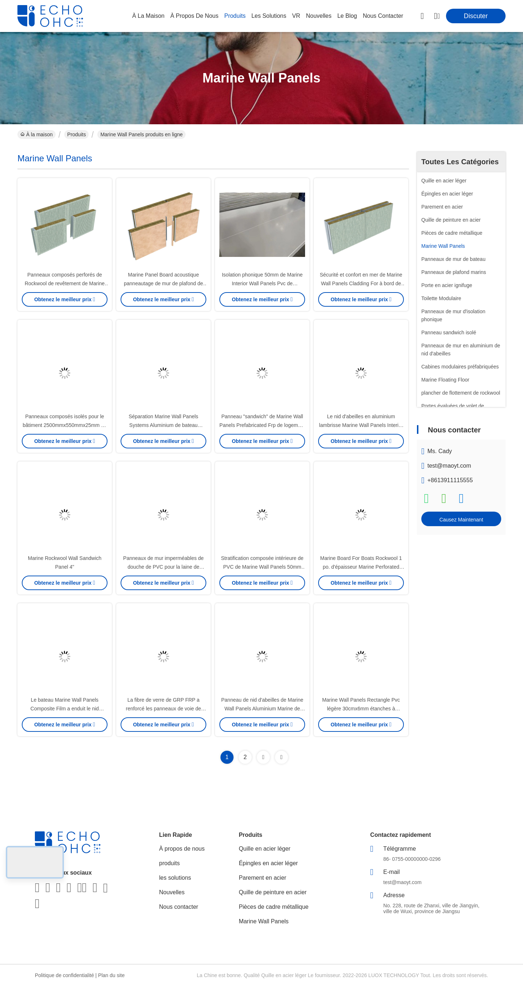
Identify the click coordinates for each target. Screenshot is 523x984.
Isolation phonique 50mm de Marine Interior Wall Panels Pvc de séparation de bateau (262, 283)
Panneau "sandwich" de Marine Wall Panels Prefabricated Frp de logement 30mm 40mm (262, 425)
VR (296, 16)
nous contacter (383, 16)
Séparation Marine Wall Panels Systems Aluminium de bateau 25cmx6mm (163, 425)
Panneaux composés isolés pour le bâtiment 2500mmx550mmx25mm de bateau (64, 425)
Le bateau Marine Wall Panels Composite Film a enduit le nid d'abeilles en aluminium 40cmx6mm (64, 708)
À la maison (148, 16)
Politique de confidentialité (64, 975)
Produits (76, 134)
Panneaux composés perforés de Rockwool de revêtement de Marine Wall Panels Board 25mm (65, 283)
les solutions (268, 16)
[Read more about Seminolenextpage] (263, 757)
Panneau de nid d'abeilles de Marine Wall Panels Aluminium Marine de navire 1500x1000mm (262, 708)
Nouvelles (172, 892)
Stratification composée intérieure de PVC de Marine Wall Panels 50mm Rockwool (262, 566)
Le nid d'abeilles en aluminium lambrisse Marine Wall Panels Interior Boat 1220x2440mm (361, 425)
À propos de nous (194, 16)
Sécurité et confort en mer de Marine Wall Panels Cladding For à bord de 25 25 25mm (361, 283)
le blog (347, 16)
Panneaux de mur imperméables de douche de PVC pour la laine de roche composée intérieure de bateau (163, 566)
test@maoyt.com (449, 466)
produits (235, 16)
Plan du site (111, 975)
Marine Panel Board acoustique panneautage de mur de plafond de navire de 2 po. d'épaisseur (163, 283)
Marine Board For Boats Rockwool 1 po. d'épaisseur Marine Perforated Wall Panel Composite (361, 566)
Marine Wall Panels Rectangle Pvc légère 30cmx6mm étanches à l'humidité (361, 708)
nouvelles (318, 16)
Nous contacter (178, 907)
